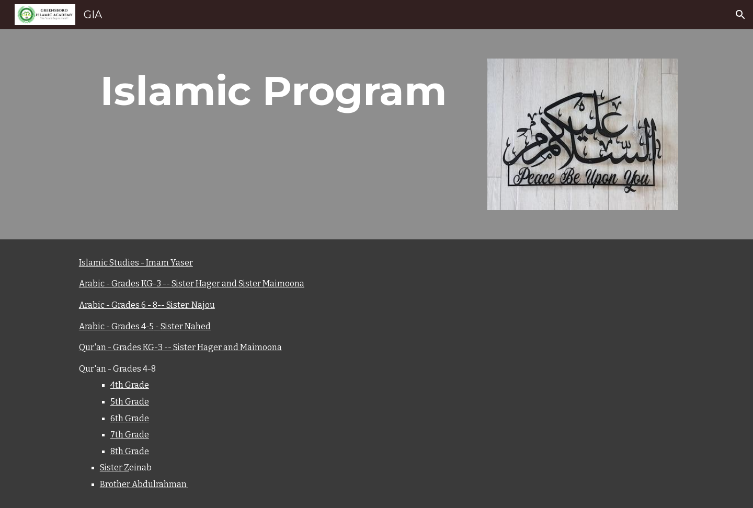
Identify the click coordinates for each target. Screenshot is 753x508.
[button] (740, 14)
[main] (273, 91)
